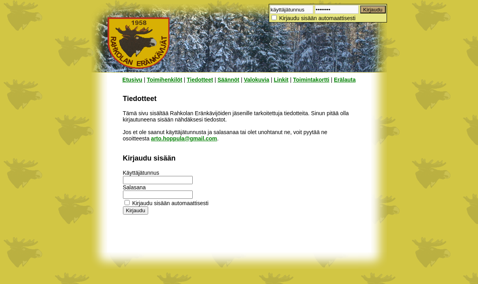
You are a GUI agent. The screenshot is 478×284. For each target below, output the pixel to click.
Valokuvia (257, 80)
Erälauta (344, 80)
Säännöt (228, 80)
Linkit (281, 80)
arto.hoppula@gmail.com (184, 138)
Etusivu (133, 80)
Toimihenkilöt (164, 80)
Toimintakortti (311, 80)
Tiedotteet (200, 80)
